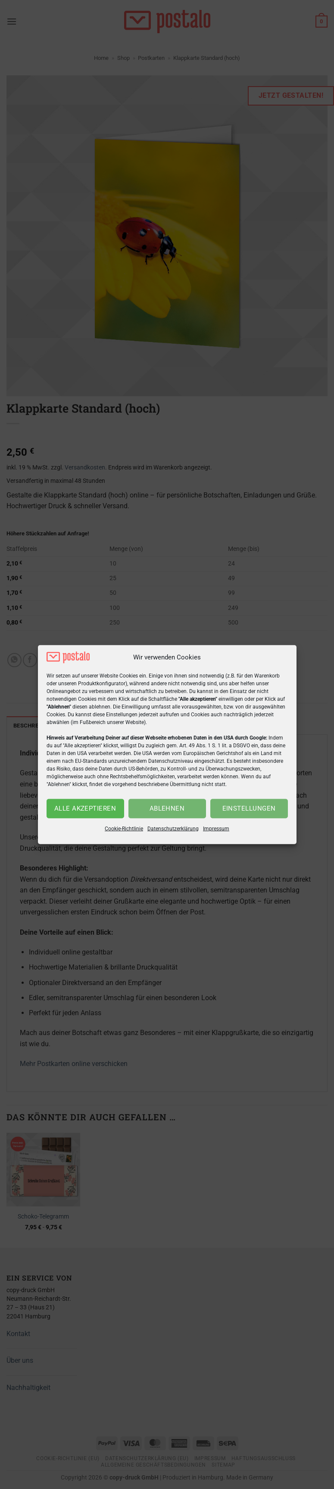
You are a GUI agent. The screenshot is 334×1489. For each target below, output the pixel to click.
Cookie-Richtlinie (124, 829)
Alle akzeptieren (85, 808)
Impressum (216, 829)
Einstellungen (249, 808)
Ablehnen (167, 808)
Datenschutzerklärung (173, 829)
